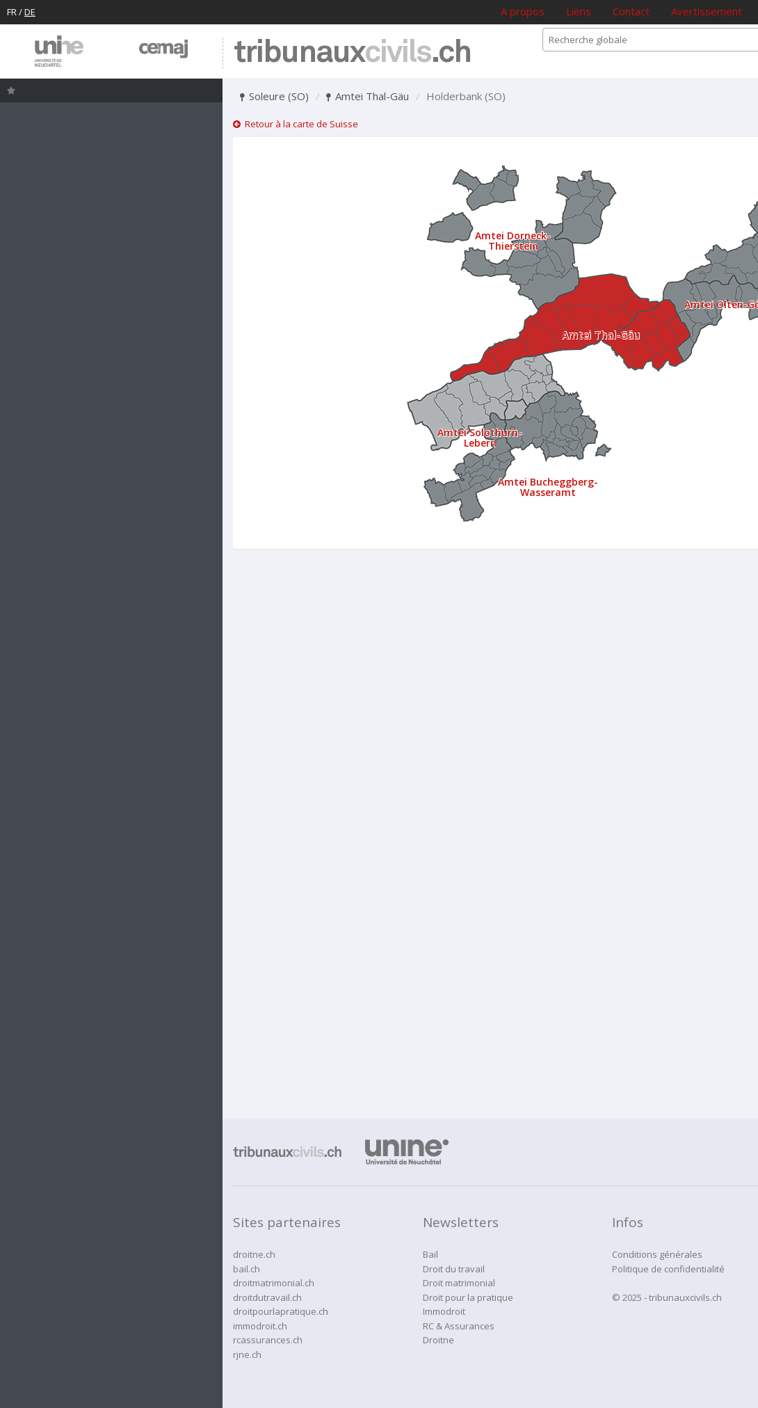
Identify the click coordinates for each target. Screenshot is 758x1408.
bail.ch (246, 1269)
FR (12, 12)
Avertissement (706, 11)
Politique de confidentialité (668, 1269)
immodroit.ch (260, 1326)
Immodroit (444, 1311)
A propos (523, 11)
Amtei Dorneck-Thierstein (513, 241)
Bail (430, 1254)
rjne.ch (247, 1354)
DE (29, 12)
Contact (631, 11)
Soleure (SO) (274, 96)
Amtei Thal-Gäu (367, 96)
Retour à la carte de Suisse (295, 124)
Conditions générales (657, 1254)
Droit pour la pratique (468, 1297)
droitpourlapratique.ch (280, 1311)
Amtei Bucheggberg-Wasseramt (548, 487)
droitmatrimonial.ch (273, 1283)
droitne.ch (254, 1254)
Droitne (438, 1340)
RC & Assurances (458, 1326)
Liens (578, 11)
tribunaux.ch (352, 53)
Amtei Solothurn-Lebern (479, 437)
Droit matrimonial (459, 1283)
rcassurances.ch (268, 1340)
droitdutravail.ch (267, 1297)
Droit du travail (454, 1269)
